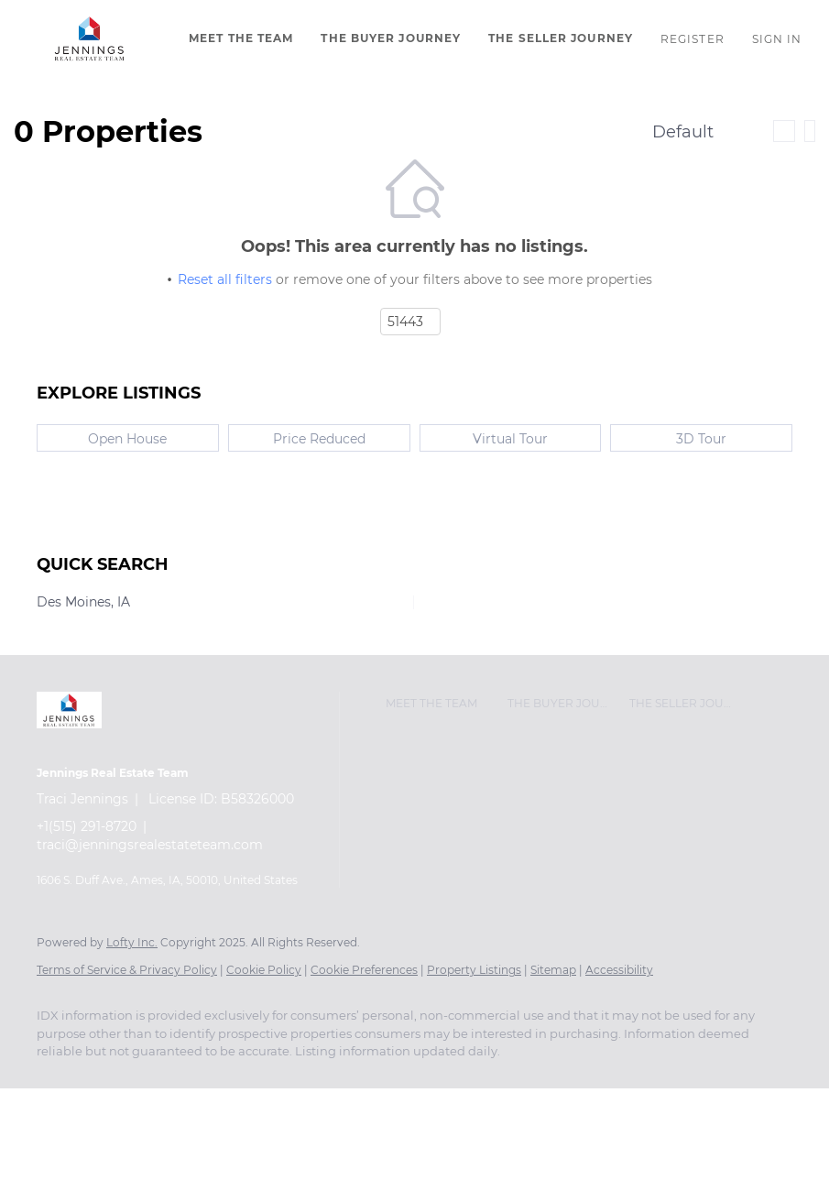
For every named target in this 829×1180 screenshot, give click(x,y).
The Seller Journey (560, 38)
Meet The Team (241, 38)
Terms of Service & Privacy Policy (127, 970)
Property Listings (474, 970)
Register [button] (692, 39)
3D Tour (701, 439)
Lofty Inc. (132, 942)
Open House (127, 439)
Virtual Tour (510, 439)
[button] (90, 38)
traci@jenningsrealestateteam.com (150, 844)
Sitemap (553, 970)
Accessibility (619, 970)
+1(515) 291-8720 (86, 826)
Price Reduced (319, 439)
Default (683, 132)
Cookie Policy (263, 970)
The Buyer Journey (391, 38)
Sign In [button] (777, 39)
